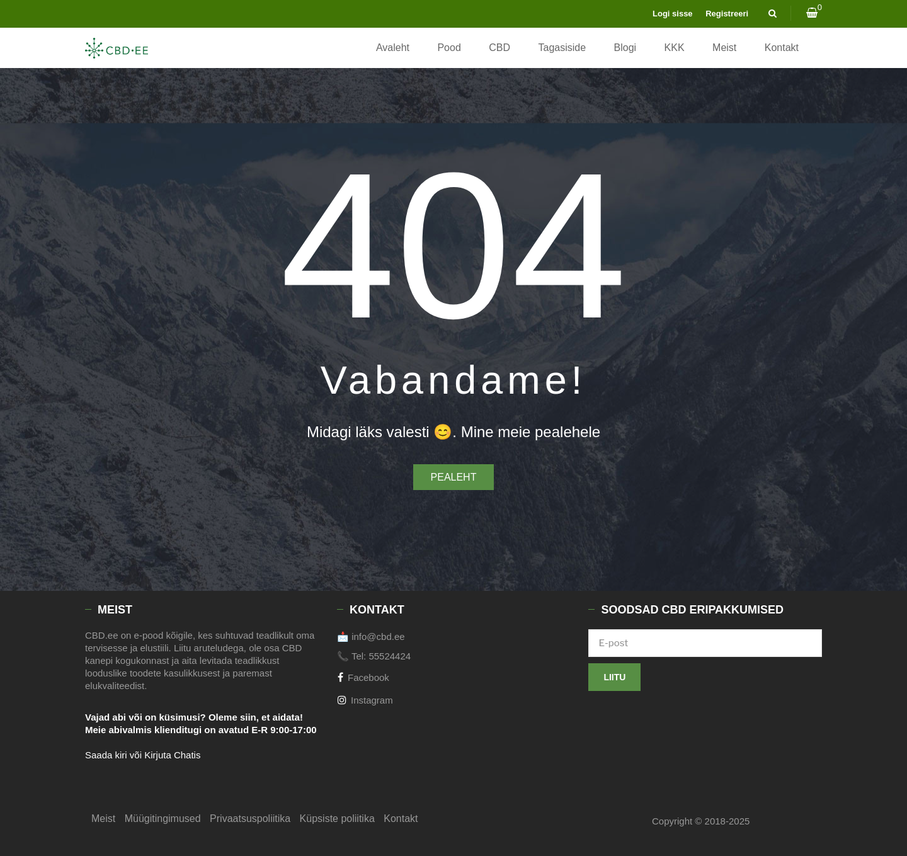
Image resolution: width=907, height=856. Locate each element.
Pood (448, 47)
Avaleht (392, 47)
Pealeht (454, 477)
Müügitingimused (163, 818)
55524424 (389, 656)
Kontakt (782, 47)
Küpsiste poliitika (337, 818)
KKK (675, 47)
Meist (724, 47)
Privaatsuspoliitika (250, 818)
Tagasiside (562, 47)
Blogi (625, 47)
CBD (499, 47)
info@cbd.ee (377, 636)
